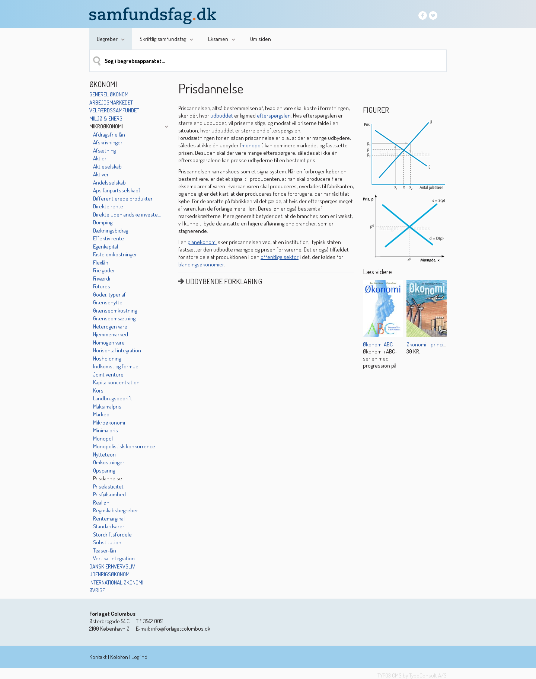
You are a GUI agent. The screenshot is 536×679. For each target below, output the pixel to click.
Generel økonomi (109, 94)
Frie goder (104, 270)
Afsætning (104, 150)
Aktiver (101, 174)
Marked (101, 414)
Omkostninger (108, 462)
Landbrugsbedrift (112, 398)
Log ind (139, 656)
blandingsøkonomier (201, 264)
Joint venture (108, 374)
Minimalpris (105, 430)
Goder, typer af (109, 294)
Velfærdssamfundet (114, 110)
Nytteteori (104, 454)
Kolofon (119, 656)
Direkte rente (108, 206)
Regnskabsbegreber (115, 510)
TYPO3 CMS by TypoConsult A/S (412, 675)
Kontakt (98, 656)
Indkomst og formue (115, 366)
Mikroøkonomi (106, 126)
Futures (101, 286)
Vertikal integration (114, 558)
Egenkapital (105, 246)
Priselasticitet (108, 486)
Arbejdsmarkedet (111, 102)
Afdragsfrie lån (109, 134)
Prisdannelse (107, 478)
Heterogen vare (110, 326)
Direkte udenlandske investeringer (127, 214)
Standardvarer (108, 526)
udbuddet (221, 115)
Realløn (101, 502)
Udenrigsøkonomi (110, 574)
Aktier (99, 158)
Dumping (102, 222)
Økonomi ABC (378, 344)
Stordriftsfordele (112, 534)
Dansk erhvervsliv (112, 566)
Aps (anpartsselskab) (116, 190)
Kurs (98, 390)
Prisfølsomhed (109, 494)
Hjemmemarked (110, 334)
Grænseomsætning (114, 318)
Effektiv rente (108, 238)
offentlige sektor (280, 256)
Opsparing (104, 470)
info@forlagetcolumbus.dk (180, 628)
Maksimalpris (107, 406)
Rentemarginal (109, 518)
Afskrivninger (107, 142)
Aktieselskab (107, 166)
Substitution (107, 542)
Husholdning (107, 358)
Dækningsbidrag (110, 230)
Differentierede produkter (123, 198)
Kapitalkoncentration (116, 382)
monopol (252, 145)
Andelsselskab (109, 182)
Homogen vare (109, 342)
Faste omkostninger (115, 254)
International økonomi (116, 582)
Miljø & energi (106, 118)
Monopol (103, 438)
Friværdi (101, 278)
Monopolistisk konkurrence (124, 446)
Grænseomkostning (115, 310)
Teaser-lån (104, 550)
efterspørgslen (274, 115)
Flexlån (100, 262)
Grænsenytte (107, 302)
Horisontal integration (117, 350)
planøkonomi (202, 242)
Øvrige (97, 590)
